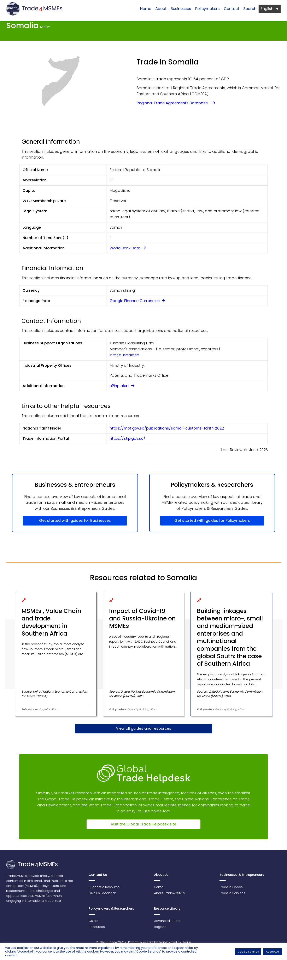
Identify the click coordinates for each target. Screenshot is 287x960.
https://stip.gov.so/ (127, 438)
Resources (97, 928)
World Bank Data (128, 248)
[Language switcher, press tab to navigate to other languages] (269, 9)
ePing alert (122, 385)
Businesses (181, 8)
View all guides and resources (143, 729)
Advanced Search (167, 922)
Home (145, 8)
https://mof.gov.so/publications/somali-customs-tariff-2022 (167, 428)
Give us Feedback (102, 894)
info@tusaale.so (124, 355)
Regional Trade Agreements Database (176, 103)
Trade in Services (232, 894)
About (160, 8)
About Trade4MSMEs (169, 894)
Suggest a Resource (104, 888)
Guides (94, 922)
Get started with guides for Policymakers (212, 520)
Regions (160, 928)
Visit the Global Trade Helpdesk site (143, 825)
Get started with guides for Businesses (75, 520)
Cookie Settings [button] (248, 952)
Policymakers (207, 8)
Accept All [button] (272, 952)
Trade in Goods (231, 888)
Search (249, 8)
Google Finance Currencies (137, 300)
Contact (231, 8)
